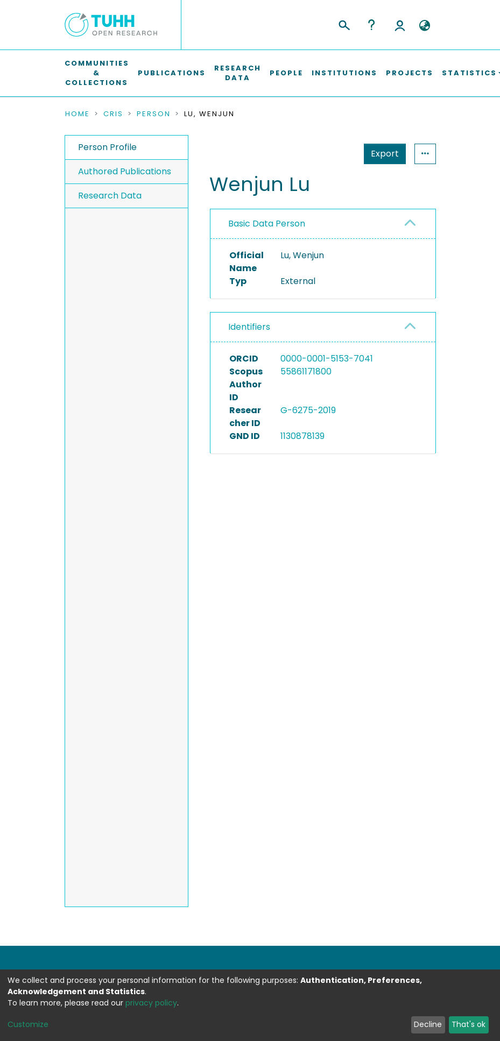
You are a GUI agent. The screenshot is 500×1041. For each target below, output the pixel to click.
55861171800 (306, 371)
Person (154, 114)
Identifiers (249, 327)
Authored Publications (124, 171)
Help (371, 24)
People (286, 73)
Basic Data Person (266, 223)
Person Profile (107, 147)
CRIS (113, 114)
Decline (428, 1024)
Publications (172, 73)
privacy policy (151, 1002)
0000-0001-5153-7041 (326, 358)
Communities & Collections (97, 73)
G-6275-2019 (308, 410)
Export (385, 153)
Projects (409, 73)
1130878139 (302, 436)
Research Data (237, 73)
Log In (399, 24)
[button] (425, 25)
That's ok (468, 1024)
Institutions (344, 73)
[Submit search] (343, 23)
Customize (28, 1024)
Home (77, 114)
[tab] (322, 224)
